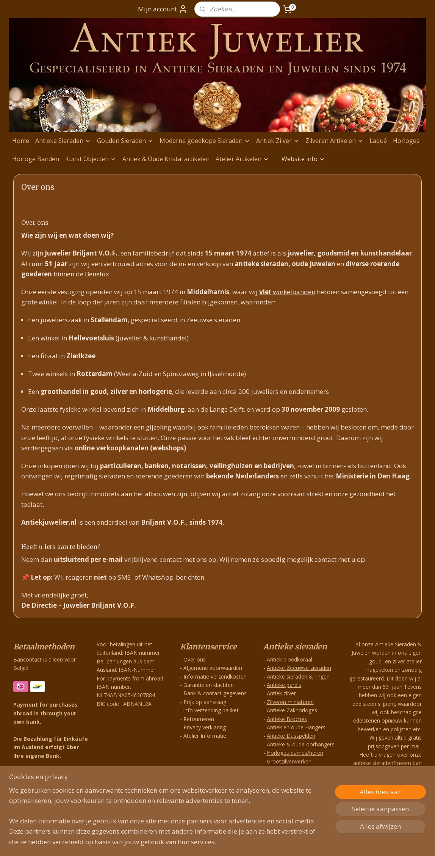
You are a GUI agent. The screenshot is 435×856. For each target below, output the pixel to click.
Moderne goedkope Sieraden (205, 140)
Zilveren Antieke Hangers (297, 769)
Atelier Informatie (204, 735)
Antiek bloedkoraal (289, 659)
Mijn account (163, 9)
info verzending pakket (211, 710)
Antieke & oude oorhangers (301, 744)
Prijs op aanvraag (204, 701)
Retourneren (198, 719)
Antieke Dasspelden (291, 735)
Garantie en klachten (208, 684)
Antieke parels (284, 684)
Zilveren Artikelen (334, 140)
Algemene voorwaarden (212, 667)
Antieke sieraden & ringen (298, 676)
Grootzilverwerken (289, 761)
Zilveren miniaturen (290, 701)
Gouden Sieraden (125, 140)
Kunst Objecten (90, 159)
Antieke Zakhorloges (292, 710)
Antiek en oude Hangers (296, 727)
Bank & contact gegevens (215, 693)
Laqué (378, 140)
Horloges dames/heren (295, 752)
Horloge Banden (35, 159)
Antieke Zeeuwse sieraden (299, 667)
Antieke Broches (287, 719)
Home (20, 140)
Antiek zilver (281, 693)
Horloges (406, 140)
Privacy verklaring (204, 727)
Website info (303, 159)
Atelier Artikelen (242, 159)
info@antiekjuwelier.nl (390, 806)
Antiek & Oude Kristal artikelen (166, 159)
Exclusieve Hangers (290, 778)
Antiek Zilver (277, 140)
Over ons (194, 659)
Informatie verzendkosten (215, 676)
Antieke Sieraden (63, 140)
